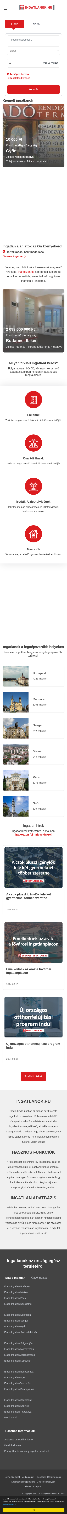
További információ (10, 1504)
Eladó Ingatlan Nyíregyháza (19, 1349)
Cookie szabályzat (46, 1481)
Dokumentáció (54, 1477)
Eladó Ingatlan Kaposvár (17, 1360)
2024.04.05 (12, 1058)
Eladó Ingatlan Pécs (15, 1298)
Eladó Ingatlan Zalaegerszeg (19, 1354)
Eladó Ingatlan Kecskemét (18, 1304)
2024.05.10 (12, 984)
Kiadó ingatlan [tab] (39, 1277)
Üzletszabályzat (33, 1486)
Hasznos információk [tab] (20, 1431)
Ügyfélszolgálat (12, 1477)
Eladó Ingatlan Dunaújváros (19, 1389)
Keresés (34, 89)
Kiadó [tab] (36, 24)
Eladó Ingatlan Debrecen (17, 1314)
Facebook (41, 1477)
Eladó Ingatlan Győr (15, 1326)
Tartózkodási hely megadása (23, 251)
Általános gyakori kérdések (18, 1439)
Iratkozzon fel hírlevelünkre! (33, 834)
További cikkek (33, 1076)
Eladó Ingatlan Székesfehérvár (20, 1332)
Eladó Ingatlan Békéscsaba (19, 1371)
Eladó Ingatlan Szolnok (16, 1405)
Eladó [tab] (14, 24)
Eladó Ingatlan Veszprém (17, 1383)
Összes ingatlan (14, 256)
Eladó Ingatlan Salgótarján (18, 1343)
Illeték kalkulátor (12, 1445)
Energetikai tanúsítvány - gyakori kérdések (27, 1451)
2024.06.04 (12, 909)
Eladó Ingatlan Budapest (17, 1286)
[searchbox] (32, 40)
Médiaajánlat (27, 1477)
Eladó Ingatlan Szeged (16, 1320)
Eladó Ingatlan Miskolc (16, 1292)
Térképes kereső (18, 74)
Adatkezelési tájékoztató (23, 1481)
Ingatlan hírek (33, 825)
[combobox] (33, 39)
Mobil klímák (11, 1417)
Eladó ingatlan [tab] (15, 1277)
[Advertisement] (32, 206)
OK (34, 1510)
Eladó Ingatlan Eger (14, 1377)
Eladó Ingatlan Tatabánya (17, 1411)
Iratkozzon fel (26, 271)
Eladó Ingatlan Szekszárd (18, 1400)
